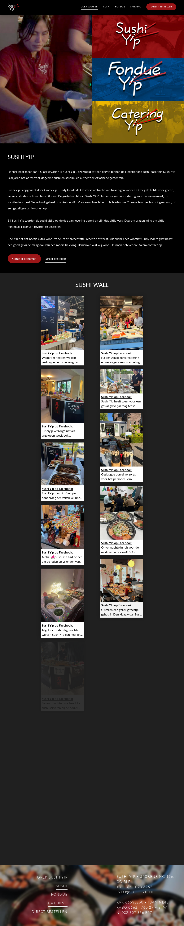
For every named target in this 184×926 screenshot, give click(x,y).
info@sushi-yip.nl (135, 892)
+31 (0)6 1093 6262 (134, 887)
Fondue (120, 6)
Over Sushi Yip (89, 6)
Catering (135, 6)
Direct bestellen (161, 6)
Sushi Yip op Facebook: (57, 353)
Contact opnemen (24, 258)
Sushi (106, 6)
